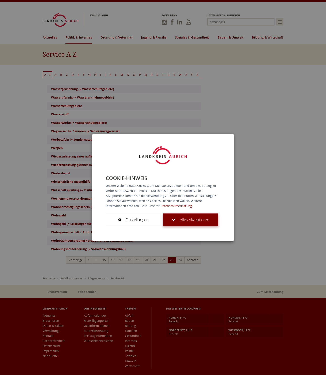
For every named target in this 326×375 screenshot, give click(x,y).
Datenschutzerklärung (176, 206)
